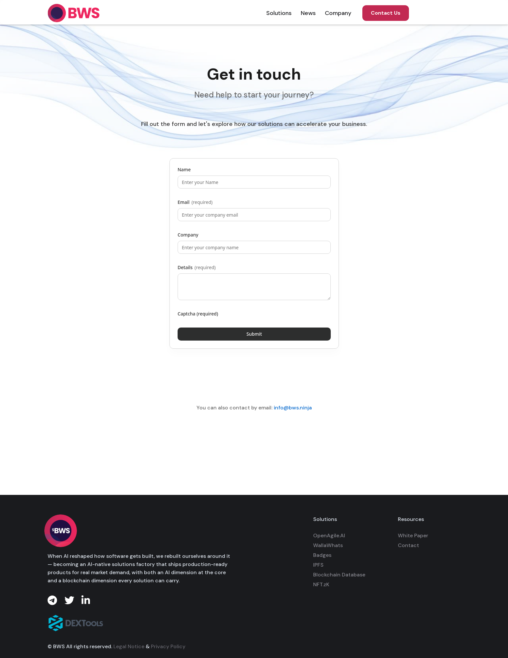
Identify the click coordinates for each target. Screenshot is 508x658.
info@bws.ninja (293, 407)
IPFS (318, 564)
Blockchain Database (339, 574)
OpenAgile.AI (329, 535)
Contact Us (385, 12)
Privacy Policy (168, 651)
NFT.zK (321, 584)
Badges (322, 555)
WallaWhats (328, 545)
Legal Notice (128, 651)
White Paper (413, 535)
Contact (408, 545)
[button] (279, 13)
